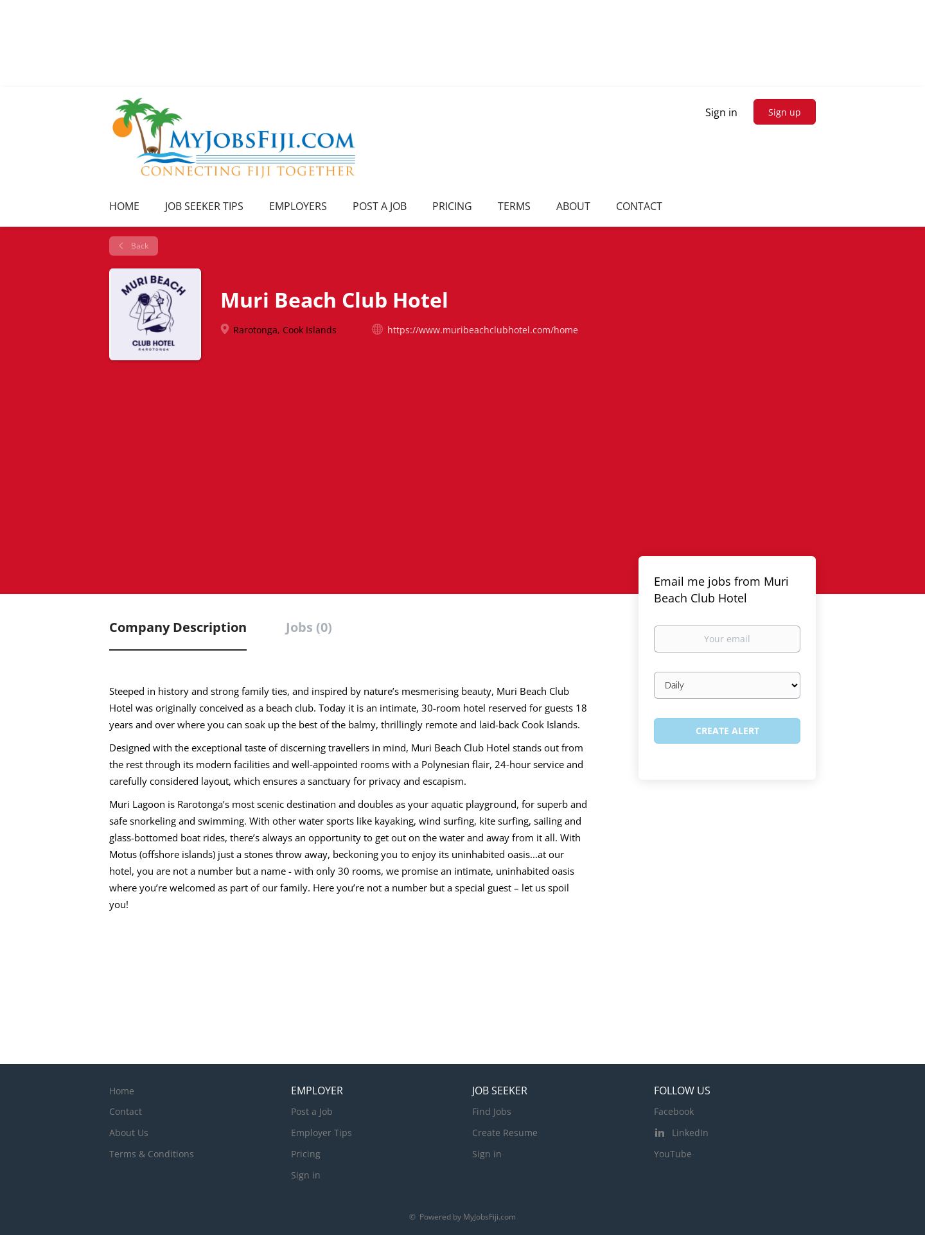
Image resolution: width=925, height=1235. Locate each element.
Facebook (674, 1111)
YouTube (673, 1154)
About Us (128, 1132)
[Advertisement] (462, 457)
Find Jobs (491, 1111)
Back (138, 245)
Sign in (721, 112)
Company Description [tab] (178, 627)
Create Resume (505, 1132)
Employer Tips (321, 1132)
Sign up (784, 112)
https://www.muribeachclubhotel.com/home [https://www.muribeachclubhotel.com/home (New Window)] (482, 330)
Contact (125, 1111)
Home (121, 1091)
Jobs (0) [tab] (309, 627)
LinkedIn (690, 1132)
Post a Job (312, 1111)
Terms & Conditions (151, 1154)
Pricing (306, 1154)
